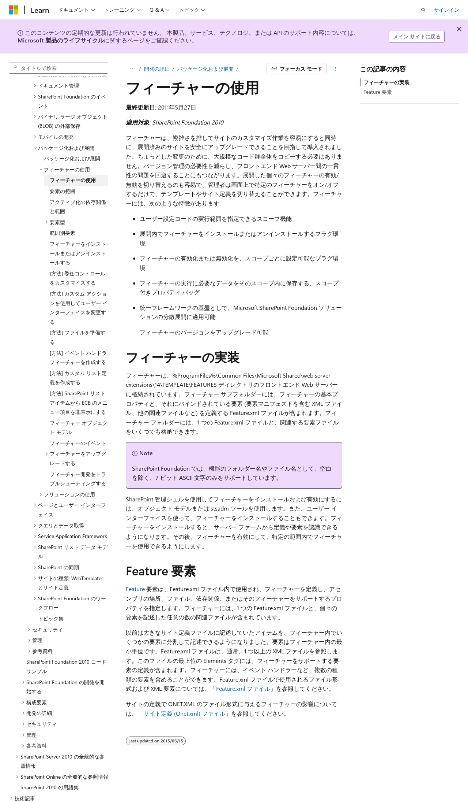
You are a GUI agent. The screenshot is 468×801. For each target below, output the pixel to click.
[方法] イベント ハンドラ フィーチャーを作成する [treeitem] (78, 343)
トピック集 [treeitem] (51, 604)
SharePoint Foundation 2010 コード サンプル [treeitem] (66, 652)
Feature (135, 589)
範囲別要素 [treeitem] (62, 218)
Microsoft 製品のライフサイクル (61, 40)
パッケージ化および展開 (205, 68)
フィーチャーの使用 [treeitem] (73, 166)
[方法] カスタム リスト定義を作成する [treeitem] (78, 364)
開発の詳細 (157, 68)
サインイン (446, 9)
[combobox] (58, 68)
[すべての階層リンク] (132, 69)
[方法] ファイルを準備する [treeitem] (77, 323)
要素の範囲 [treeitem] (62, 177)
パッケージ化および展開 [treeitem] (72, 144)
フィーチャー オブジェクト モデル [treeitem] (78, 413)
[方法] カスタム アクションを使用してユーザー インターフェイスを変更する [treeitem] (78, 293)
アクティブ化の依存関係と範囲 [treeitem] (78, 193)
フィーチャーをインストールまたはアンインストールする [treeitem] (78, 239)
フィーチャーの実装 (386, 82)
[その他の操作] (335, 69)
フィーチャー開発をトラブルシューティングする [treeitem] (78, 465)
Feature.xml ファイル (243, 688)
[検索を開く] (423, 9)
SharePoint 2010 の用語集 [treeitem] (49, 773)
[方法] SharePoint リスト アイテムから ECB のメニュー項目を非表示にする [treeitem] (78, 388)
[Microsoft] (13, 10)
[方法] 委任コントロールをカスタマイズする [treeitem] (77, 264)
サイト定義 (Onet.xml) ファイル (184, 713)
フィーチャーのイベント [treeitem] (78, 429)
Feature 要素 (377, 91)
